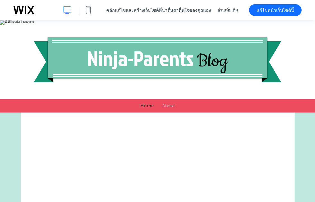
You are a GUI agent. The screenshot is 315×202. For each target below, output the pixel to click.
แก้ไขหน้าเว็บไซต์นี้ (275, 10)
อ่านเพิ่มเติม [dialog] (228, 10)
